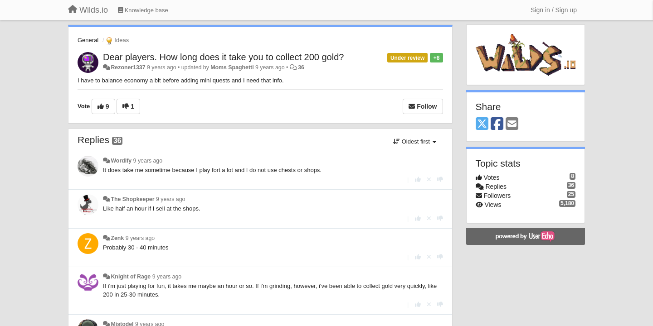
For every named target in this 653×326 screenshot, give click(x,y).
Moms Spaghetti (231, 67)
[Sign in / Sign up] (553, 10)
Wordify (121, 161)
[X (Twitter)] (482, 124)
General (88, 40)
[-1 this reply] (440, 179)
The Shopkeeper (132, 199)
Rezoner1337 (128, 67)
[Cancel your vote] (429, 179)
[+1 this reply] (418, 179)
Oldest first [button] (414, 141)
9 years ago (148, 161)
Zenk (117, 238)
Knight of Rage (131, 276)
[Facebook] (497, 124)
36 (301, 67)
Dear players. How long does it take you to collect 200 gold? (223, 57)
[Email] (512, 124)
